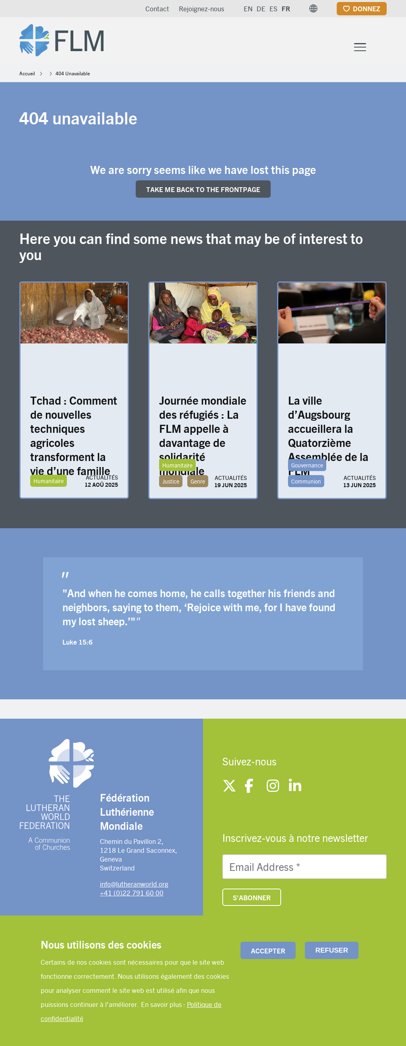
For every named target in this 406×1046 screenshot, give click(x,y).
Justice (170, 481)
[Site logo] (61, 38)
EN (248, 8)
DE (261, 8)
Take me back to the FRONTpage (203, 189)
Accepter (268, 950)
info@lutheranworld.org (134, 883)
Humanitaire (48, 480)
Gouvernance (307, 465)
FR (286, 8)
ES (273, 8)
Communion (306, 481)
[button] (313, 8)
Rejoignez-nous (201, 8)
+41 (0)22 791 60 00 (132, 892)
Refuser (331, 950)
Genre (198, 481)
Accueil (27, 73)
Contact (157, 8)
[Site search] (381, 46)
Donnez (366, 8)
